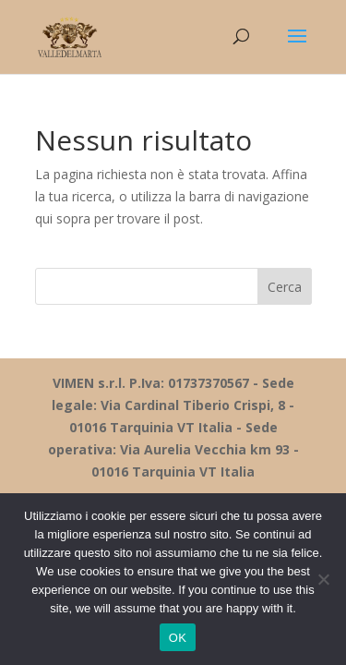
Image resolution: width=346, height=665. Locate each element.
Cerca (285, 287)
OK (177, 638)
